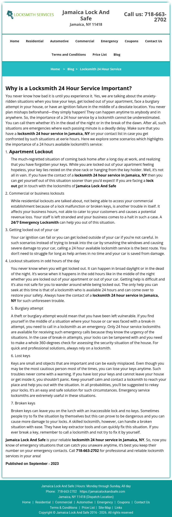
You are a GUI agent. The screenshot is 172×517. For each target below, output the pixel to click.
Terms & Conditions (63, 507)
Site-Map (105, 507)
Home (14, 41)
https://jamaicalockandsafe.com (102, 491)
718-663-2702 (155, 16)
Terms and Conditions (69, 54)
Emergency (109, 41)
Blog (117, 54)
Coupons (131, 41)
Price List (99, 54)
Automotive (59, 41)
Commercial (84, 41)
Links (118, 507)
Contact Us (153, 41)
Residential (34, 41)
